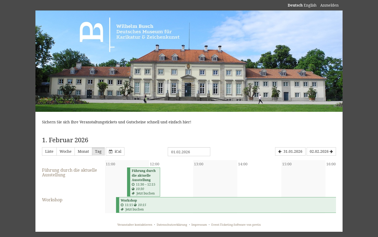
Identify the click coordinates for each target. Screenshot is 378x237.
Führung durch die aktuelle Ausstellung (69, 172)
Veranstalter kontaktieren (134, 225)
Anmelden (329, 5)
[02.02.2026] (321, 151)
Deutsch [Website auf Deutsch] (295, 5)
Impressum (199, 225)
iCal (115, 151)
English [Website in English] (310, 5)
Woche (66, 151)
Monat (83, 151)
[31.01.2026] (290, 151)
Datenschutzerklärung (172, 225)
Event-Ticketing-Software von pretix (236, 225)
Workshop (52, 200)
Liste (49, 151)
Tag (98, 151)
